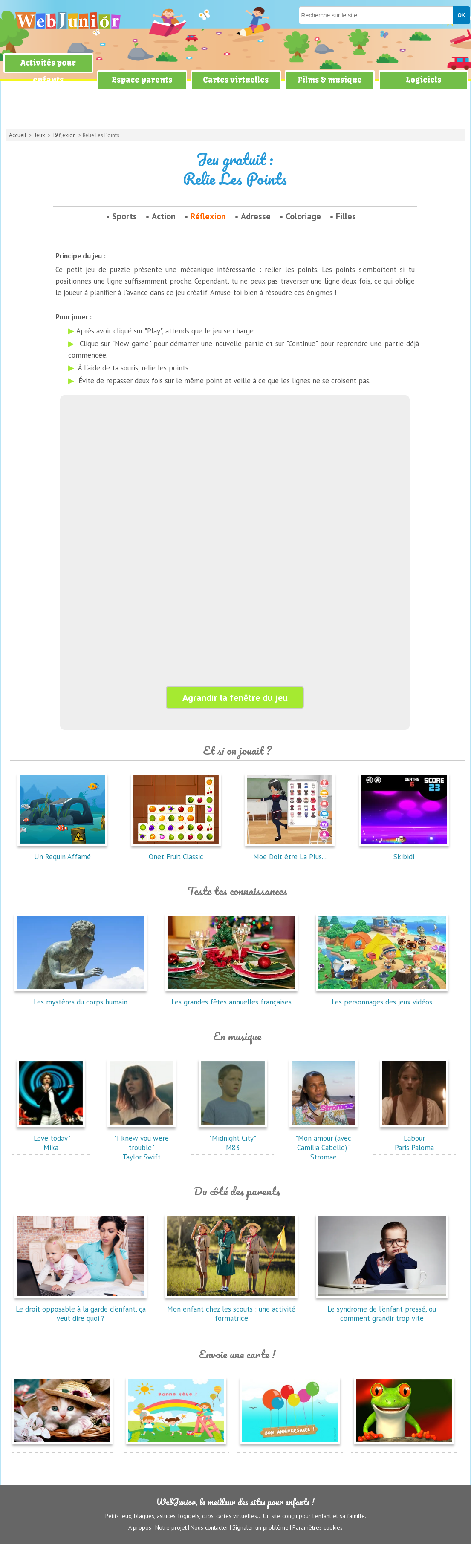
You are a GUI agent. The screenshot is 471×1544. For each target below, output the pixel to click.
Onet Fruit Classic (176, 852)
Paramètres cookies (317, 1527)
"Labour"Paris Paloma (414, 1138)
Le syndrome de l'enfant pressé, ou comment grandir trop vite (382, 1309)
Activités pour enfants (48, 71)
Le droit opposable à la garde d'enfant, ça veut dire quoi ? (80, 1309)
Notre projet (171, 1527)
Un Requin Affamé (62, 852)
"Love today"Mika (51, 1138)
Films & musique (330, 80)
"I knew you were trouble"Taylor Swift (141, 1143)
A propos (139, 1527)
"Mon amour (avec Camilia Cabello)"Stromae (323, 1143)
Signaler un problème (260, 1527)
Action (164, 216)
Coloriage (303, 216)
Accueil (17, 135)
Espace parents (142, 80)
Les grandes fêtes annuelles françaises (231, 997)
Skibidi (404, 852)
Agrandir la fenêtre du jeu (235, 697)
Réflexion (64, 135)
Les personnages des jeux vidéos (382, 997)
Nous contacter (209, 1527)
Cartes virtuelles (236, 80)
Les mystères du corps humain (80, 997)
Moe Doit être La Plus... (290, 852)
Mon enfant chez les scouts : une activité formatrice (231, 1309)
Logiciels (423, 80)
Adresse (256, 216)
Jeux (40, 135)
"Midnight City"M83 (233, 1138)
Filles (346, 216)
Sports (124, 216)
